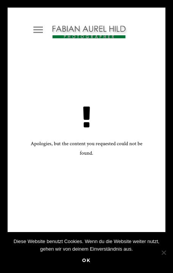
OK (86, 260)
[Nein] (163, 252)
